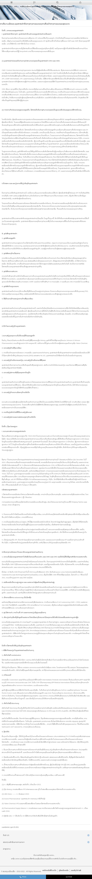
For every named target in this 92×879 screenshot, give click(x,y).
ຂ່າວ (15, 6)
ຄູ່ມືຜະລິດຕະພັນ (64, 870)
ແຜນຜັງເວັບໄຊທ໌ (76, 870)
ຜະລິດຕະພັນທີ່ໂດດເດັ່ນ (49, 870)
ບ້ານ (10, 6)
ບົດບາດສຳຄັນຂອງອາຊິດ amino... (44, 855)
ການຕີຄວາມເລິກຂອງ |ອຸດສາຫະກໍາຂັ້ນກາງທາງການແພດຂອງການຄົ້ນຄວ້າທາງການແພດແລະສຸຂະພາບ (47, 6)
